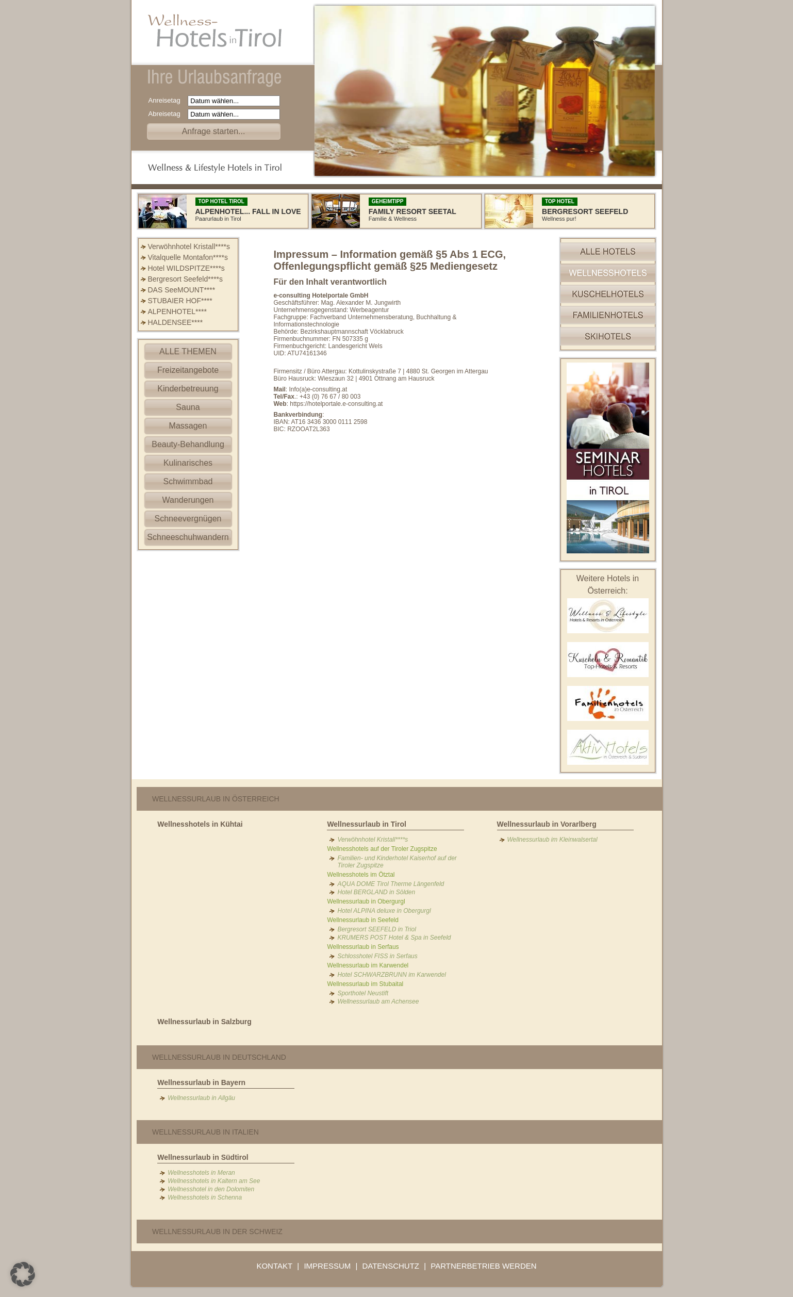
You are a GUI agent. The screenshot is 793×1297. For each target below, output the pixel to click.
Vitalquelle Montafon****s (188, 257)
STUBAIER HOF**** (180, 301)
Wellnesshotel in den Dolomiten (211, 1189)
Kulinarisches (187, 462)
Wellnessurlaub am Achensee (378, 1001)
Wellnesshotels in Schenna (205, 1197)
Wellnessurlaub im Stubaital (365, 984)
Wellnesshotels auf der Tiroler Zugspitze (382, 848)
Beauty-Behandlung (188, 444)
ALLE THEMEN (188, 351)
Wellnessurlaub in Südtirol (202, 1157)
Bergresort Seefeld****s (185, 279)
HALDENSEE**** (175, 322)
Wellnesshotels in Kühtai (199, 824)
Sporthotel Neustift (362, 993)
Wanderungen (188, 500)
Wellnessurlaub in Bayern (201, 1082)
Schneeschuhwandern (187, 537)
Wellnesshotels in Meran (201, 1172)
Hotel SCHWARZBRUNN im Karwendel (391, 974)
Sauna (188, 407)
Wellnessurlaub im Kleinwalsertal (552, 839)
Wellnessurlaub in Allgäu (201, 1098)
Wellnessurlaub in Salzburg (204, 1021)
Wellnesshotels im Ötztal (360, 874)
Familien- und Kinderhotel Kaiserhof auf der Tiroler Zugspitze (396, 862)
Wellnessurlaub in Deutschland (219, 1057)
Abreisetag (167, 114)
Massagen (188, 425)
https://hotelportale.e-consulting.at (336, 403)
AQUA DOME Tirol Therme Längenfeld (390, 884)
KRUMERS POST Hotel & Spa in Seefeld (394, 937)
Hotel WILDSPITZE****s (186, 268)
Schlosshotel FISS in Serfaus (377, 956)
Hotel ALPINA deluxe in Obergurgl (384, 910)
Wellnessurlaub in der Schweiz (217, 1231)
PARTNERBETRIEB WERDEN (483, 1265)
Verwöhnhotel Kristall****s (189, 246)
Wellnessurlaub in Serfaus (363, 946)
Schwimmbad (187, 481)
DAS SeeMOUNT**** (182, 290)
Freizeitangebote (188, 370)
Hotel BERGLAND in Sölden (376, 892)
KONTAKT (274, 1265)
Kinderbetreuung (187, 388)
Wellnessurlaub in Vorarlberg (547, 824)
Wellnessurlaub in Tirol (366, 824)
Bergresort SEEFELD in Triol (376, 929)
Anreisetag (167, 100)
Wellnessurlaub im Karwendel (367, 965)
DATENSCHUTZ (390, 1265)
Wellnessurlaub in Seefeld (363, 920)
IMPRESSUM (327, 1265)
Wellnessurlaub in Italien (205, 1132)
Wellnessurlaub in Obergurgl (366, 901)
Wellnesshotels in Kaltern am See (214, 1181)
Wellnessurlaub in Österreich (215, 799)
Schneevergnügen (188, 518)
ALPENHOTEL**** (177, 311)
